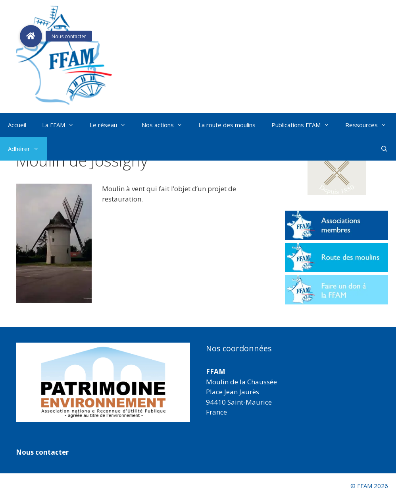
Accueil (17, 125)
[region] (103, 382)
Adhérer (27, 149)
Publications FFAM (304, 125)
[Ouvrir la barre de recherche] (384, 149)
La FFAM (62, 125)
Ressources (369, 125)
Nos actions (166, 125)
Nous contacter (42, 452)
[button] (336, 169)
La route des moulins (227, 125)
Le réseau (112, 125)
